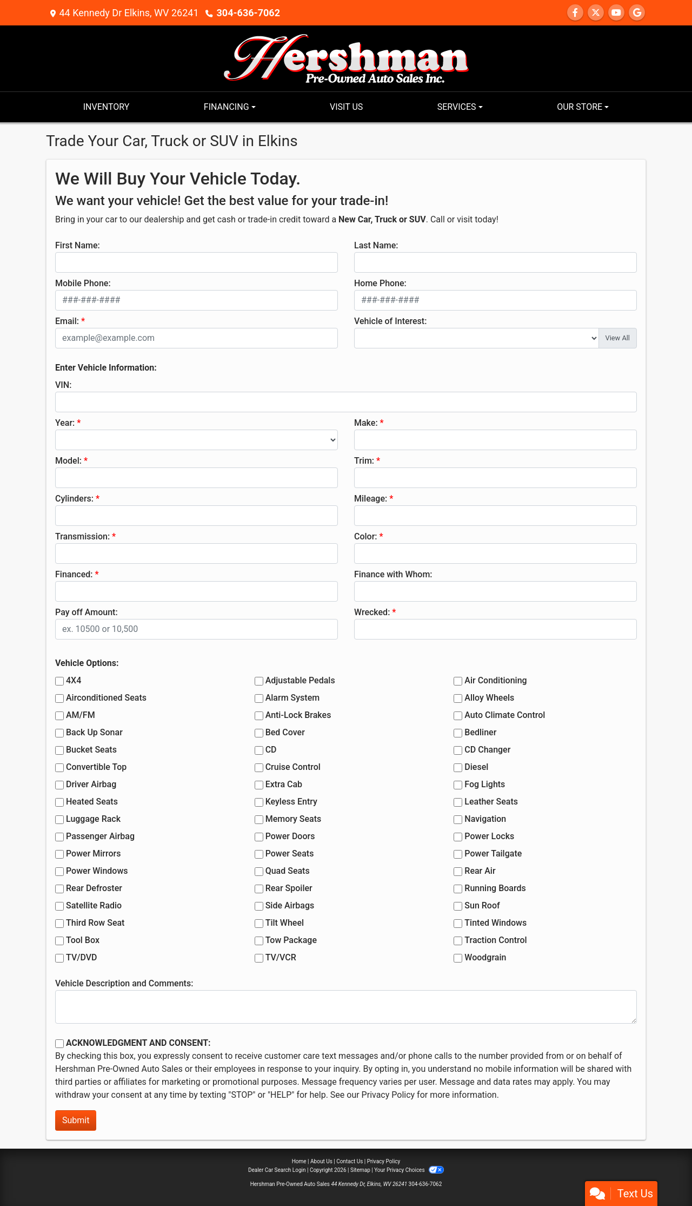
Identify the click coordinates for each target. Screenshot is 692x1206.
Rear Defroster (94, 888)
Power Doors (290, 836)
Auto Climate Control (504, 715)
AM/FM (80, 715)
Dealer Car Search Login (277, 1170)
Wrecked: (372, 612)
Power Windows (97, 871)
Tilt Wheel (284, 923)
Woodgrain (485, 957)
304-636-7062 (248, 12)
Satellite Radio (94, 905)
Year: (65, 423)
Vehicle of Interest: (390, 321)
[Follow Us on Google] (637, 12)
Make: (366, 423)
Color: (365, 536)
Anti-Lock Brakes (298, 715)
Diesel (476, 767)
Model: (68, 461)
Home (299, 1161)
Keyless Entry (291, 801)
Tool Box (82, 940)
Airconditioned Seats (106, 698)
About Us (321, 1161)
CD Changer (487, 749)
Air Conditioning (495, 680)
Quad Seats (287, 871)
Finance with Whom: (393, 574)
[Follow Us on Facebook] (575, 12)
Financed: (73, 574)
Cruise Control (293, 767)
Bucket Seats (91, 749)
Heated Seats (92, 801)
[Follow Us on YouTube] (616, 12)
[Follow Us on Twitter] (596, 12)
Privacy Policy (388, 1095)
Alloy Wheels (489, 698)
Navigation (485, 819)
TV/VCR (280, 957)
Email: (67, 321)
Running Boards (494, 888)
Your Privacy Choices (409, 1170)
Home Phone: (380, 283)
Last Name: (376, 245)
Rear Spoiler (288, 888)
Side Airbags (290, 905)
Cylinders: (74, 498)
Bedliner (480, 732)
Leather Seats (491, 801)
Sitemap (360, 1170)
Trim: (364, 461)
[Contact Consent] (59, 1043)
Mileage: (370, 498)
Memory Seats (293, 819)
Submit (75, 1120)
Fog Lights (484, 784)
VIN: (63, 385)
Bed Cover (285, 732)
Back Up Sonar (94, 732)
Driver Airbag (91, 784)
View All (618, 338)
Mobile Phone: (83, 283)
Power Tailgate (493, 853)
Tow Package (291, 940)
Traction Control (495, 940)
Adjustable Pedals (300, 680)
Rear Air (479, 871)
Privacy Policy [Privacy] (384, 1161)
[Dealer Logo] (346, 57)
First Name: (77, 245)
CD (271, 749)
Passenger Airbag (100, 836)
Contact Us (349, 1161)
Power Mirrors (93, 853)
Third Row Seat (95, 923)
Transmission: (82, 536)
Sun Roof (482, 905)
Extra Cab (283, 784)
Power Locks (489, 836)
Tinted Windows (495, 923)
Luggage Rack (93, 819)
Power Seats (289, 853)
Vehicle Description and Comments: (124, 983)
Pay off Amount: (86, 612)
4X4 (73, 680)
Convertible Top (96, 767)
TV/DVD (81, 957)
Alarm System (292, 698)
